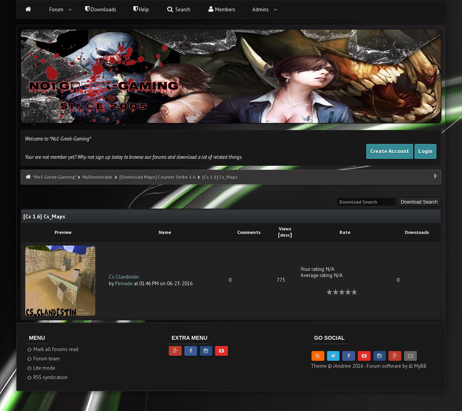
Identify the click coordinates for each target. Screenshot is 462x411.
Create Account (389, 151)
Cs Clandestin (124, 277)
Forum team (43, 358)
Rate (345, 232)
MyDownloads (97, 177)
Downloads (100, 9)
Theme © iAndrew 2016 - (339, 366)
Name (165, 232)
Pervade (124, 283)
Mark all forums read (53, 349)
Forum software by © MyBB (397, 366)
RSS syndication (47, 377)
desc (285, 235)
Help (141, 9)
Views (285, 229)
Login (425, 151)
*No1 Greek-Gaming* (54, 177)
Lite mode (41, 368)
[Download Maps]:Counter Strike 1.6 (158, 177)
